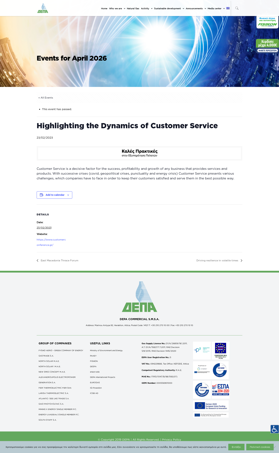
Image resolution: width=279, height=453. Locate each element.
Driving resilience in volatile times (217, 260)
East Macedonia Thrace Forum (59, 260)
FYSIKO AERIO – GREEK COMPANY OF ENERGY (61, 350)
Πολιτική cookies (260, 447)
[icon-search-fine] (237, 8)
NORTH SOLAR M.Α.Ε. (49, 361)
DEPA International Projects (102, 377)
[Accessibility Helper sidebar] (274, 428)
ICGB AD (94, 393)
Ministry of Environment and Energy (106, 350)
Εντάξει (236, 447)
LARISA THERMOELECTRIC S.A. (54, 393)
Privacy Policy (171, 439)
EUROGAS (95, 382)
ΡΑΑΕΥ (93, 356)
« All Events (45, 97)
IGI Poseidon (96, 388)
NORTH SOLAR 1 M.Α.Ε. (50, 366)
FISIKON (94, 361)
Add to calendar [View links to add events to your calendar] (55, 194)
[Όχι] (274, 447)
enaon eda (94, 372)
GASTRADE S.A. (46, 356)
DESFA (93, 366)
